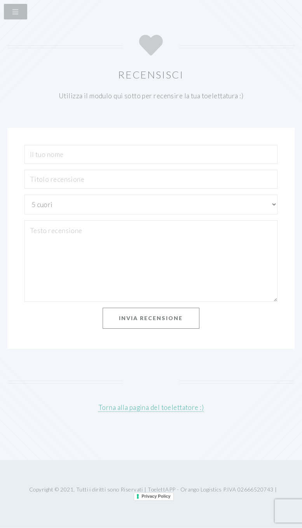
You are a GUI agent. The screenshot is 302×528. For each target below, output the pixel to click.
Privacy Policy (156, 496)
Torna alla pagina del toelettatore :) (151, 407)
